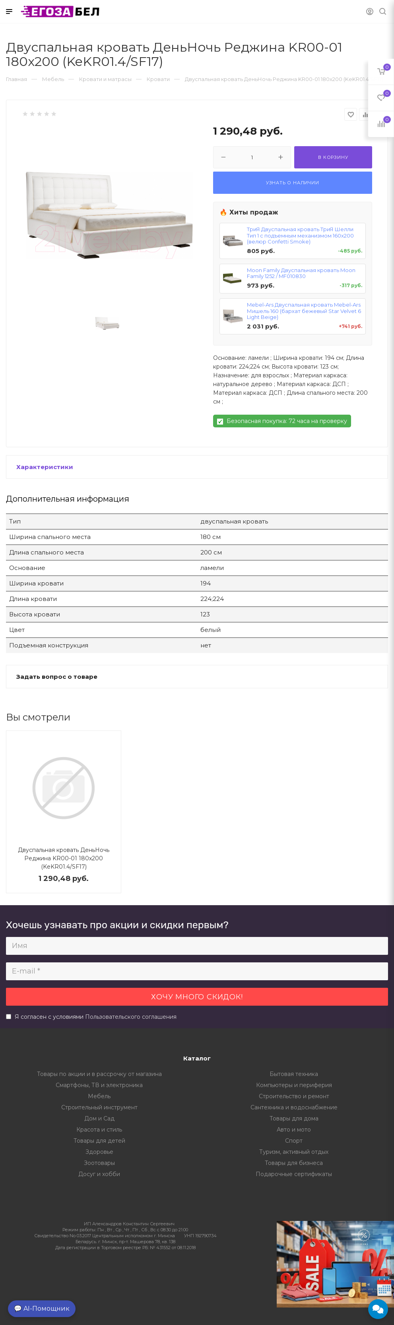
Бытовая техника (294, 1074)
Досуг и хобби (99, 1174)
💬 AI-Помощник (42, 1308)
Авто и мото (294, 1129)
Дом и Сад (99, 1118)
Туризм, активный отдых (293, 1151)
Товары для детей (99, 1140)
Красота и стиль (99, 1129)
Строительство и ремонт (294, 1096)
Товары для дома (294, 1118)
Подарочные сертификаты (294, 1174)
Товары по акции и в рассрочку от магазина (99, 1074)
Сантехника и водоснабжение (294, 1107)
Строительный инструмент (99, 1107)
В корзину (333, 157)
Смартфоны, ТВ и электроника (99, 1085)
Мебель (99, 1096)
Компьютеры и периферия (294, 1085)
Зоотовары (99, 1163)
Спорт (294, 1140)
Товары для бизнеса (294, 1163)
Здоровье (99, 1151)
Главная (16, 79)
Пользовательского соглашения (131, 1016)
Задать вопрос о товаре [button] (56, 676)
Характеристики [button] (44, 467)
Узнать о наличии (292, 182)
